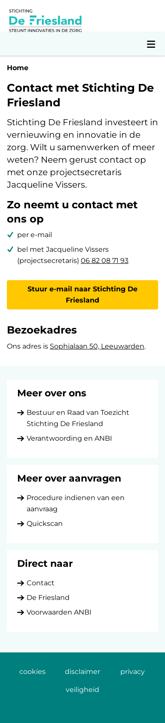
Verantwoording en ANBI (69, 438)
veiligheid (82, 690)
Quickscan (45, 523)
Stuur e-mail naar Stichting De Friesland (83, 294)
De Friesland (48, 597)
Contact (41, 583)
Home (17, 68)
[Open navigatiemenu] (151, 43)
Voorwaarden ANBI (59, 612)
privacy (132, 671)
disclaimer (82, 671)
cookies (32, 671)
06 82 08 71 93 (104, 260)
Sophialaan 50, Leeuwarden (97, 346)
